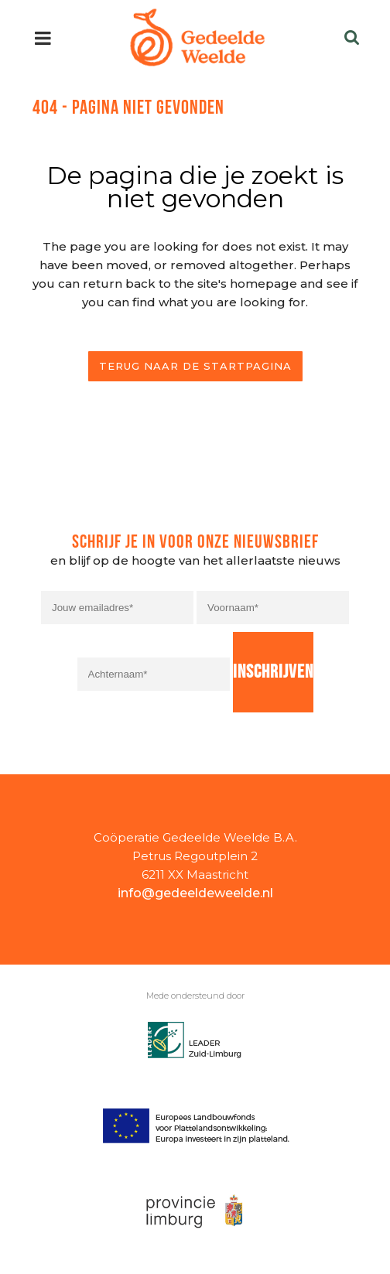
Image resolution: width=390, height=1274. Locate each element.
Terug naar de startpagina (195, 366)
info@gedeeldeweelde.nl (195, 893)
